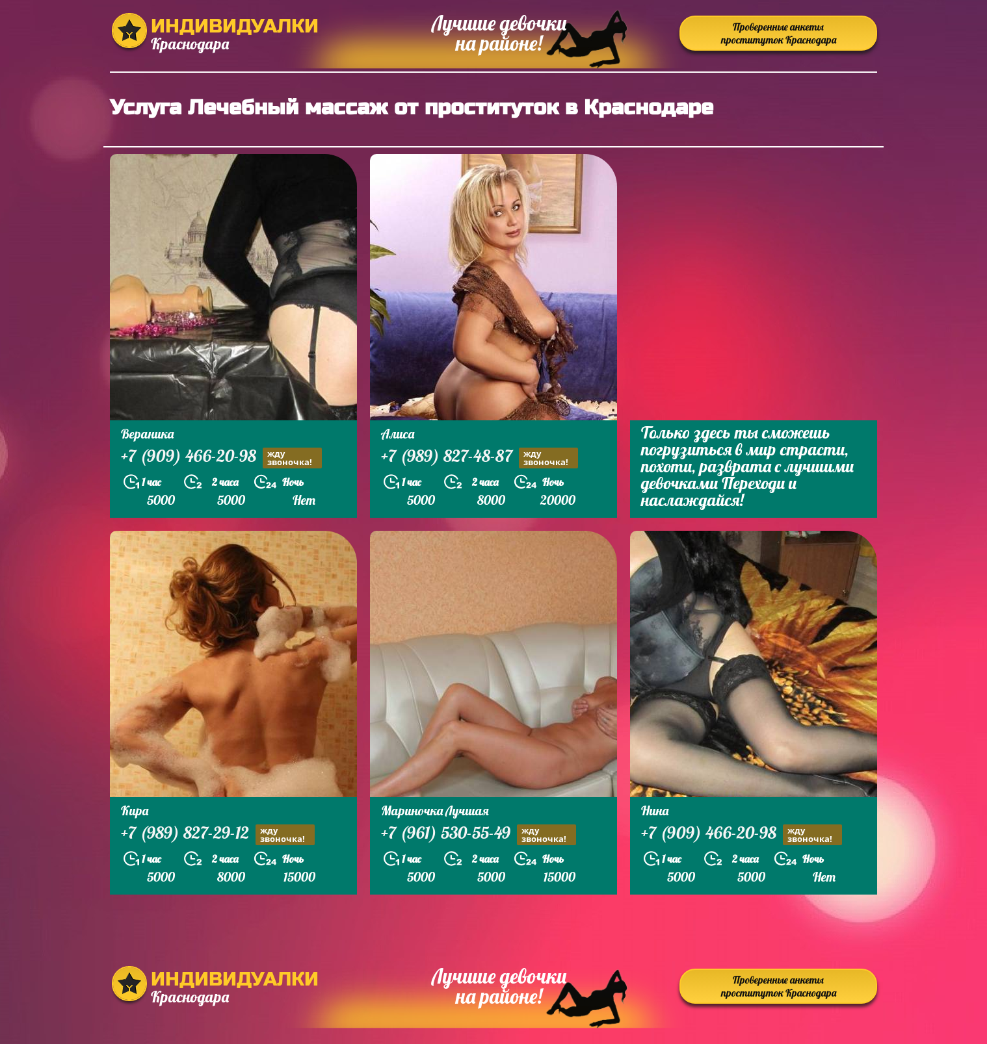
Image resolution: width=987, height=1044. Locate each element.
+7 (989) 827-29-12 (218, 834)
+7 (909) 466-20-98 (221, 457)
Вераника (147, 434)
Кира (134, 810)
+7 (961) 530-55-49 (478, 834)
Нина (654, 810)
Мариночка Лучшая (435, 810)
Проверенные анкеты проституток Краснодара (778, 33)
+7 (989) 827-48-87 (479, 457)
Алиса (397, 434)
